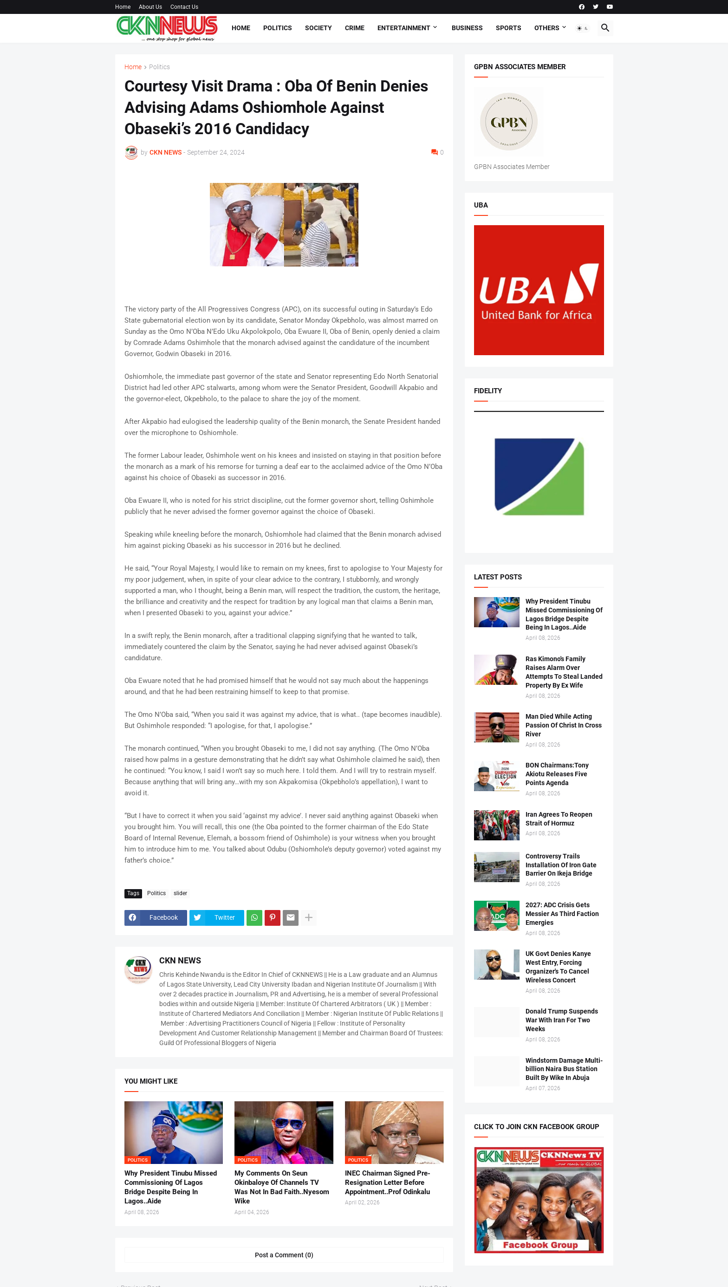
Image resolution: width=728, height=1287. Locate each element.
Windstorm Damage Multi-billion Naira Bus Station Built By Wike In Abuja (564, 1069)
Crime (354, 28)
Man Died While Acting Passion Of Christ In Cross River (564, 725)
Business (467, 28)
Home (122, 7)
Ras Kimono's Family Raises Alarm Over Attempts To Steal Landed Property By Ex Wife (564, 672)
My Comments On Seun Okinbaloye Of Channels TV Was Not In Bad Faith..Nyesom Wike (281, 1187)
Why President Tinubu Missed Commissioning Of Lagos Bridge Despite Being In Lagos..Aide (170, 1187)
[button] (583, 28)
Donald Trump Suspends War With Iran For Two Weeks (562, 1020)
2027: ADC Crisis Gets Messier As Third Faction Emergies (562, 913)
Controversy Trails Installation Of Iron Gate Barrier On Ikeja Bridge (561, 865)
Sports (508, 28)
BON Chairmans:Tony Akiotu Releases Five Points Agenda (557, 773)
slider (180, 893)
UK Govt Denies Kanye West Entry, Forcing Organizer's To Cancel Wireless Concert (558, 967)
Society (318, 28)
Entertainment (403, 28)
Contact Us (184, 7)
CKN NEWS (180, 960)
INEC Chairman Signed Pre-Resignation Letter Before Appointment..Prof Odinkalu (387, 1182)
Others (546, 28)
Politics (277, 28)
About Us (150, 7)
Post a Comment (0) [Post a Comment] (284, 1255)
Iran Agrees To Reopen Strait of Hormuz (559, 819)
